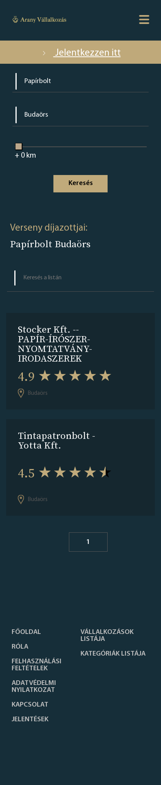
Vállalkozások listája (107, 636)
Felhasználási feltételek (37, 665)
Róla (20, 647)
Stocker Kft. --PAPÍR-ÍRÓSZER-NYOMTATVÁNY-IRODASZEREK (55, 344)
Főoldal (26, 632)
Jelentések (30, 719)
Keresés (81, 183)
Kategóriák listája (113, 654)
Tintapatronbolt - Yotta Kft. (56, 440)
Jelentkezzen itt (81, 53)
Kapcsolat (30, 705)
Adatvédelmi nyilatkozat (34, 687)
